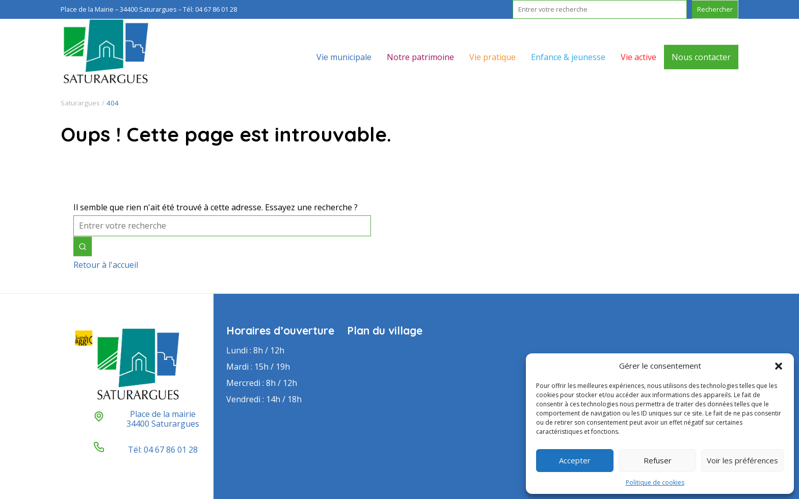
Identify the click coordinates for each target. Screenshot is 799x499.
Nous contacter (701, 57)
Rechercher (715, 9)
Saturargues (80, 102)
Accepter (575, 460)
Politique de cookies (655, 482)
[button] (779, 366)
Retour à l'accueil (105, 264)
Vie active (638, 57)
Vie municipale (343, 57)
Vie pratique (492, 57)
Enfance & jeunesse (568, 57)
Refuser (658, 460)
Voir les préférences (742, 460)
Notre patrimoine (420, 57)
